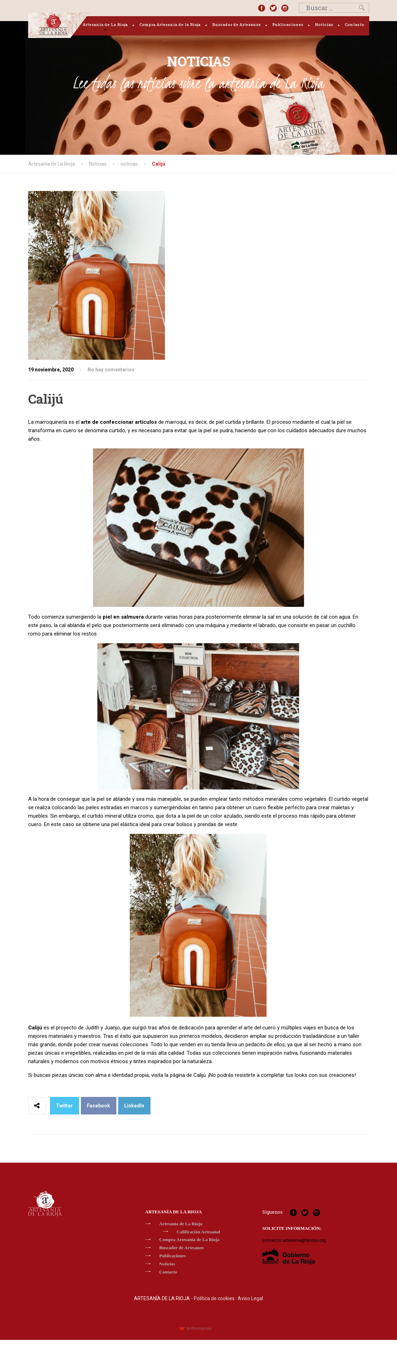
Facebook (98, 1106)
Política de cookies (214, 1298)
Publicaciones (287, 24)
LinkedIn (134, 1106)
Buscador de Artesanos (236, 24)
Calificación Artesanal (198, 1231)
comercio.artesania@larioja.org (294, 1240)
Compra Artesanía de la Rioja (169, 24)
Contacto (354, 24)
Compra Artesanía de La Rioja (189, 1239)
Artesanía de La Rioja (105, 24)
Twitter (64, 1106)
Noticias (324, 24)
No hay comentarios (111, 369)
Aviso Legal (250, 1298)
